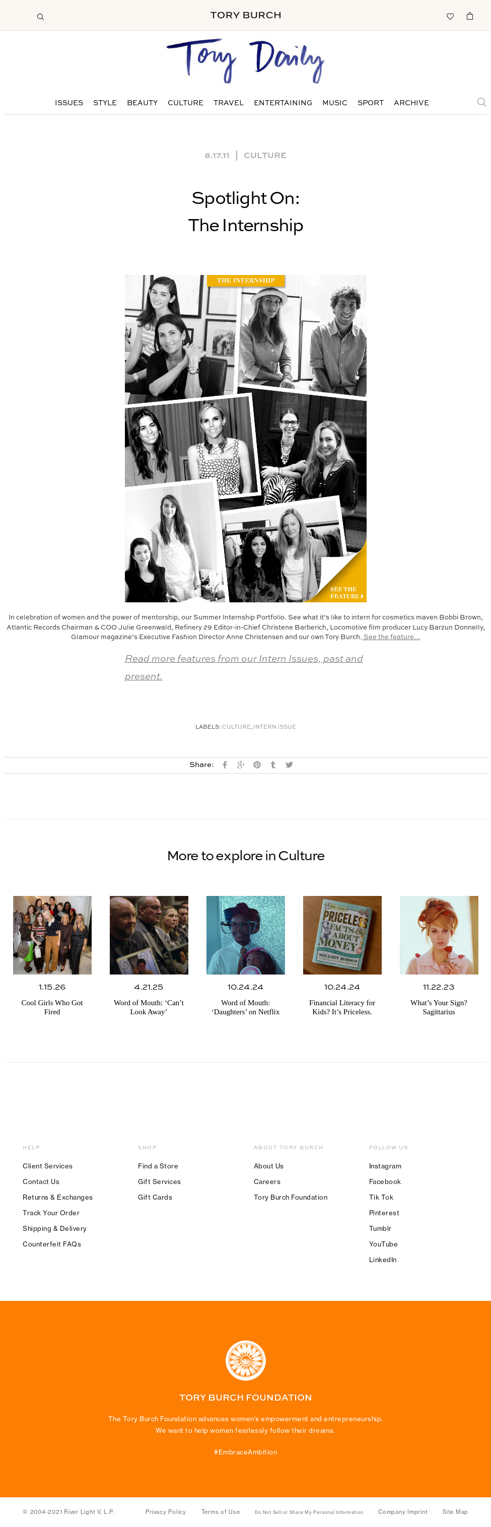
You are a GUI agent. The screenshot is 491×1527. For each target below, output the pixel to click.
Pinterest (384, 1213)
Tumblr (380, 1228)
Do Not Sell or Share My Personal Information (309, 1512)
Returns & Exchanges (58, 1197)
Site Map (455, 1511)
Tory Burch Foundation (291, 1197)
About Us (269, 1166)
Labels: (208, 727)
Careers (267, 1181)
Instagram (385, 1166)
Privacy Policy (166, 1511)
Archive (411, 103)
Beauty (142, 103)
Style (105, 103)
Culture (185, 103)
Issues (69, 103)
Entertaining (283, 103)
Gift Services (159, 1181)
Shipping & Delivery (55, 1228)
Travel (229, 103)
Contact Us (41, 1181)
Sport (371, 103)
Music (334, 103)
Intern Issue (274, 727)
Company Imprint (403, 1511)
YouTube (383, 1244)
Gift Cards (155, 1197)
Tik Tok (381, 1197)
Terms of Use (220, 1511)
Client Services (48, 1166)
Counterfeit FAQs (52, 1244)
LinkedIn (383, 1260)
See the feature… (391, 637)
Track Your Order (51, 1213)
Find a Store (158, 1166)
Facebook (385, 1181)
